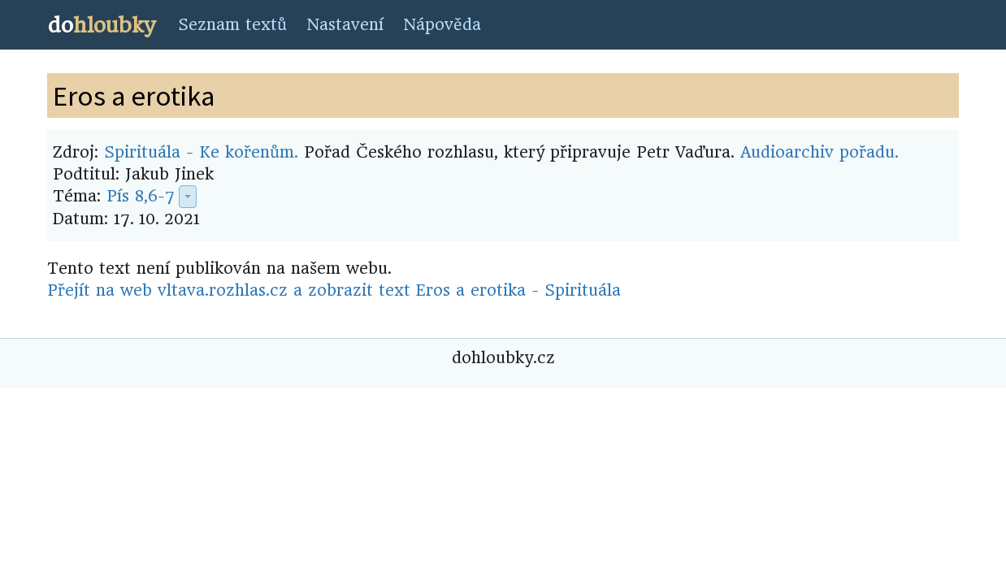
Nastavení (345, 24)
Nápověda (442, 24)
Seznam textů (232, 24)
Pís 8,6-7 (140, 196)
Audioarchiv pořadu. (819, 152)
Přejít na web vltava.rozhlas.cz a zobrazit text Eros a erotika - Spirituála (334, 290)
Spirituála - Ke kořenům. (201, 152)
